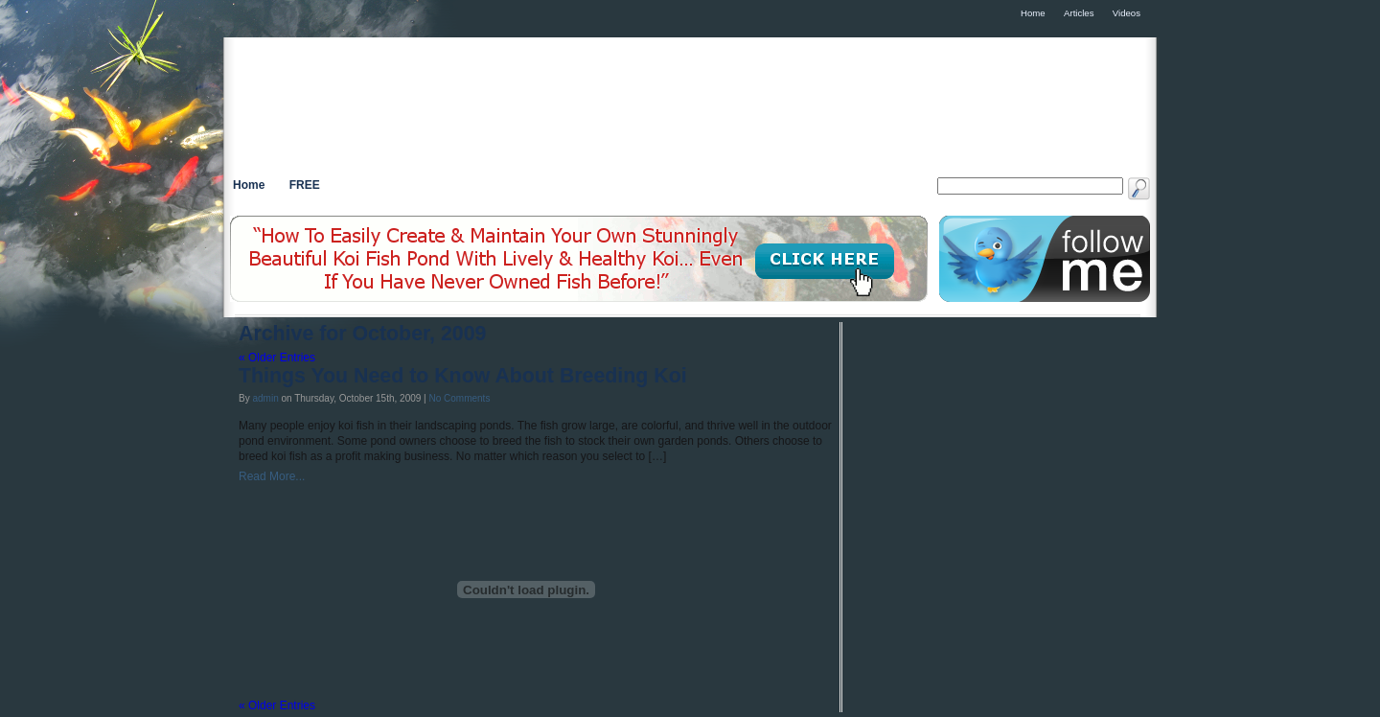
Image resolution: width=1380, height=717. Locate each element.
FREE (304, 185)
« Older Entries (277, 357)
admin (265, 398)
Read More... (272, 476)
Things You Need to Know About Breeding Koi (463, 375)
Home (248, 185)
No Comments (459, 398)
